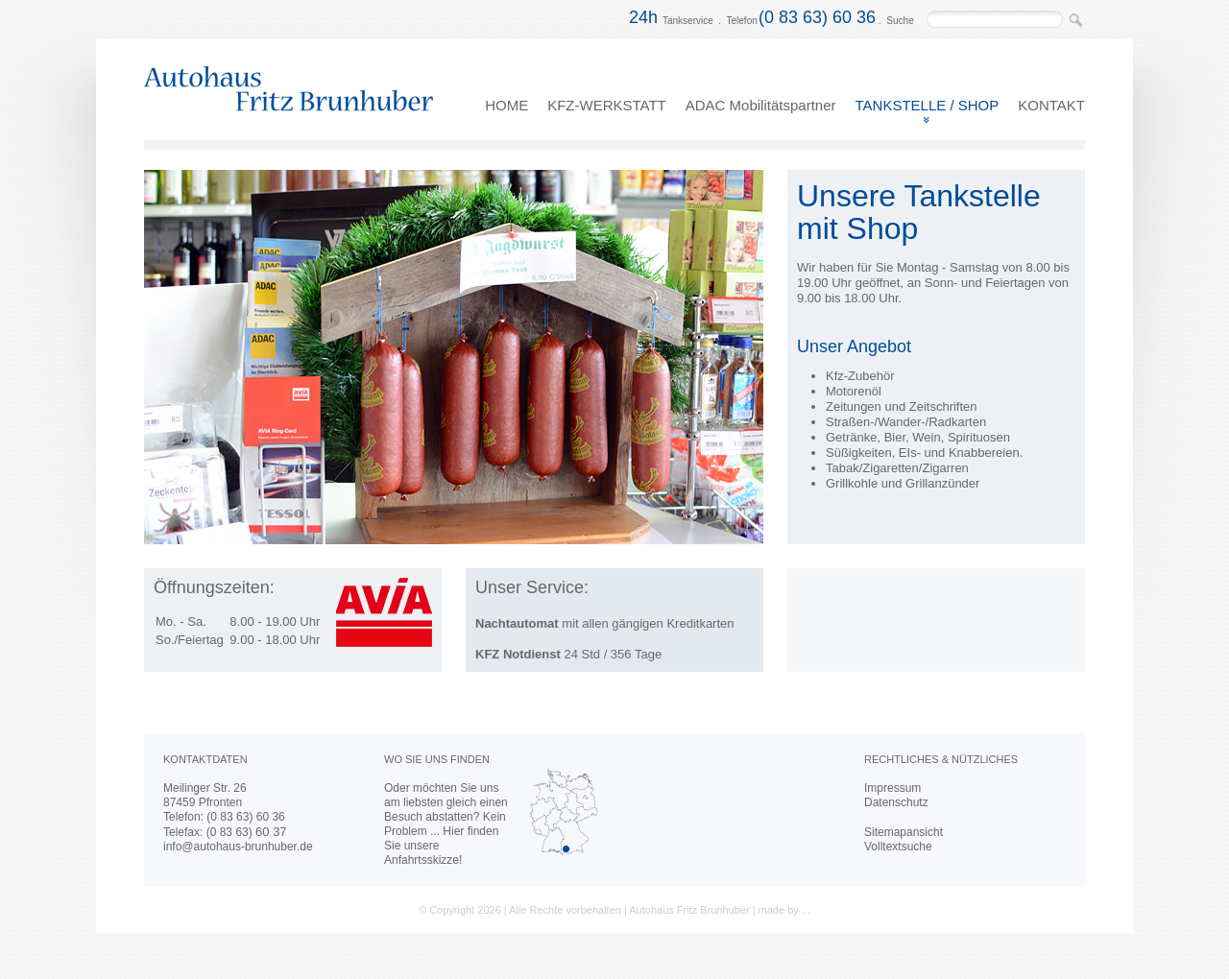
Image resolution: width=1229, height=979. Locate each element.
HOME (506, 105)
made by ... (784, 910)
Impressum (892, 788)
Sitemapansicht (903, 832)
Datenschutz (896, 802)
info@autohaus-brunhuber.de (238, 846)
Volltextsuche (898, 846)
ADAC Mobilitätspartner (761, 105)
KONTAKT (1051, 105)
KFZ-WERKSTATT (606, 105)
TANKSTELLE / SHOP (927, 105)
